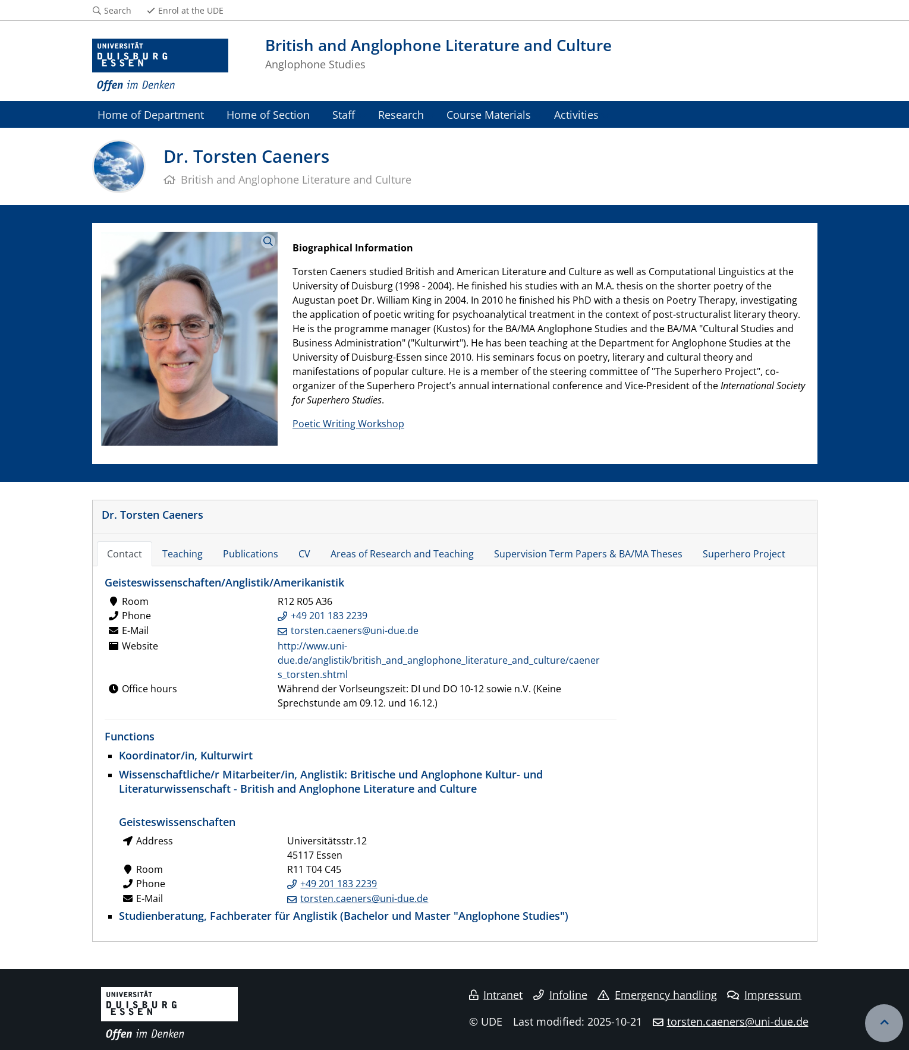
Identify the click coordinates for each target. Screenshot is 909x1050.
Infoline (560, 995)
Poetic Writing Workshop (348, 423)
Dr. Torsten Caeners (152, 514)
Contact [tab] (124, 553)
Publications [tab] (250, 553)
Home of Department (150, 114)
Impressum (764, 995)
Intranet (496, 995)
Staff (343, 114)
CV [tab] (304, 553)
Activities (576, 114)
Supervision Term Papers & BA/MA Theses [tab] (588, 553)
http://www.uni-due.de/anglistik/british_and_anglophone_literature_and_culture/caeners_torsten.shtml (439, 660)
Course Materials (488, 114)
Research (401, 114)
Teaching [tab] (182, 553)
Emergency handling (657, 995)
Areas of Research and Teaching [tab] (402, 553)
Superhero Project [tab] (744, 553)
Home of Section (268, 114)
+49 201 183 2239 (329, 615)
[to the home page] (160, 65)
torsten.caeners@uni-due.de (355, 630)
